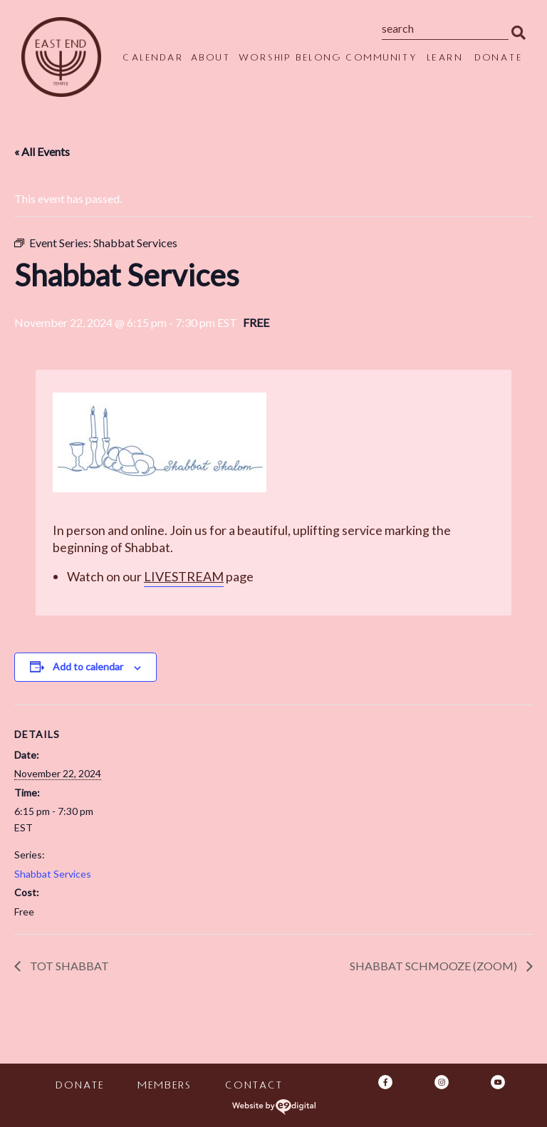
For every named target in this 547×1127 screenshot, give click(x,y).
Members (163, 1086)
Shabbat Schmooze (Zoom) (434, 965)
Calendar (153, 59)
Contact (253, 1086)
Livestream (184, 576)
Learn (445, 59)
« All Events (42, 151)
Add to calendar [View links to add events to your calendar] (88, 666)
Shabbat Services (52, 874)
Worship (264, 59)
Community (381, 59)
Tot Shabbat (68, 965)
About (210, 59)
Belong (318, 59)
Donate (498, 59)
